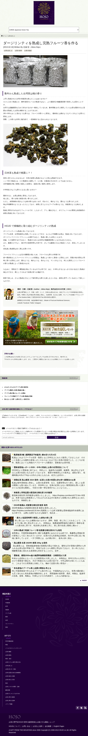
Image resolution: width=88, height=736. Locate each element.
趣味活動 (7, 690)
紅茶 (6, 606)
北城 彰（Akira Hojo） (32, 47)
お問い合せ (26, 726)
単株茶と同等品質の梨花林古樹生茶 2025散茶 (32, 493)
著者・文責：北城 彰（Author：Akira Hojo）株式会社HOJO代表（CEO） (44, 289)
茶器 (6, 627)
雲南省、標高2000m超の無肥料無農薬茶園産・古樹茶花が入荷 (39, 555)
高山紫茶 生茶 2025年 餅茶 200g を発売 (29, 543)
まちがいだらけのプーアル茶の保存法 (16, 387)
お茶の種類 (8, 651)
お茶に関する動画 (10, 697)
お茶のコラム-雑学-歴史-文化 (13, 662)
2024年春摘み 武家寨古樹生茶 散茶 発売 (30, 505)
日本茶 (7, 599)
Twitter (32, 303)
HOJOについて (14, 726)
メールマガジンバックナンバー (13, 648)
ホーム (4, 36)
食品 (6, 683)
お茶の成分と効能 (10, 676)
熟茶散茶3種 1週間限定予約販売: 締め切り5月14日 (34, 455)
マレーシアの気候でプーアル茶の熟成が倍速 (18, 396)
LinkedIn (20, 303)
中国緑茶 (7, 602)
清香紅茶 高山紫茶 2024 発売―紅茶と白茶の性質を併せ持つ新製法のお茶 (44, 480)
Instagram (38, 303)
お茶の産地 (8, 655)
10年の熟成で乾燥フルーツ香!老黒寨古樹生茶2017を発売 (37, 530)
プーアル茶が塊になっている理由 (14, 393)
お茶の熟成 (27, 50)
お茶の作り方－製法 (10, 669)
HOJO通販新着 (9, 641)
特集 (6, 644)
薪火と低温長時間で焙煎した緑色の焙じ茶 (33, 518)
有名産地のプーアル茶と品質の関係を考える (31, 568)
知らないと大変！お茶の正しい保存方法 (17, 399)
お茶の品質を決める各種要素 (13, 672)
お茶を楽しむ (8, 50)
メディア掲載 (8, 704)
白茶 (6, 620)
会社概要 (48, 726)
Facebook (26, 303)
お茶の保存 (18, 50)
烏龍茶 (7, 609)
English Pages (59, 726)
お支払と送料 (37, 726)
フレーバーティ (9, 623)
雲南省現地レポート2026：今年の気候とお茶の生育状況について (40, 467)
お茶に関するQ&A (10, 700)
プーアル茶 (8, 613)
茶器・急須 (8, 658)
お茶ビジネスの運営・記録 (12, 686)
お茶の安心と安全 (10, 679)
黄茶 (6, 616)
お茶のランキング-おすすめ (12, 693)
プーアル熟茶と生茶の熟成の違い (14, 390)
